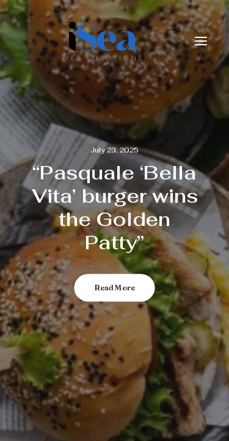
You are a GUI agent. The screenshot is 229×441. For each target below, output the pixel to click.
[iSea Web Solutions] (101, 41)
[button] (201, 41)
